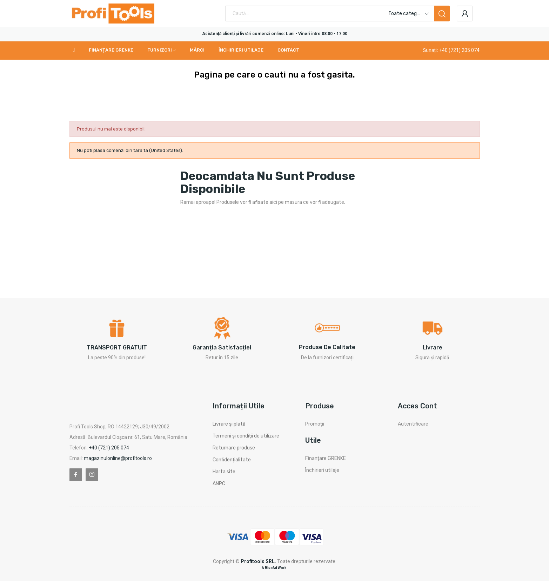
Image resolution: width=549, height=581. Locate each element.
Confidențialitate (232, 460)
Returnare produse (234, 448)
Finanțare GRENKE (325, 458)
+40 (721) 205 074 (459, 50)
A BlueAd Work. (275, 568)
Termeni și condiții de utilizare (246, 436)
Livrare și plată (229, 424)
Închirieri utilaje (322, 470)
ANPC (219, 484)
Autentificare (413, 424)
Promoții (314, 424)
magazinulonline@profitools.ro (118, 458)
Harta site (224, 472)
